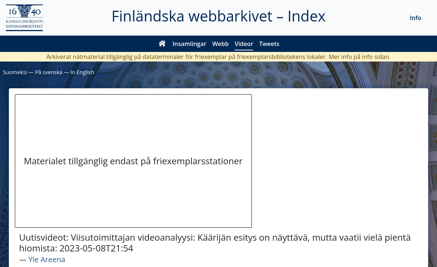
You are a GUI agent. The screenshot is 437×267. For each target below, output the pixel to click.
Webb (220, 44)
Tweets (269, 44)
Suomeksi (15, 72)
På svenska (49, 72)
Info (415, 18)
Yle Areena (47, 259)
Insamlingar (190, 44)
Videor (243, 44)
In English (82, 72)
